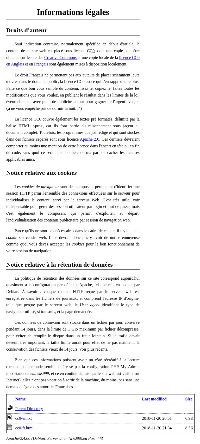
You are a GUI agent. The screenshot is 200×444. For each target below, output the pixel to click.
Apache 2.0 (89, 139)
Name (20, 399)
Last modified (154, 399)
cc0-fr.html (24, 428)
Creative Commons (60, 57)
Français (41, 64)
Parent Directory (29, 408)
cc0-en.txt (23, 418)
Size (188, 399)
